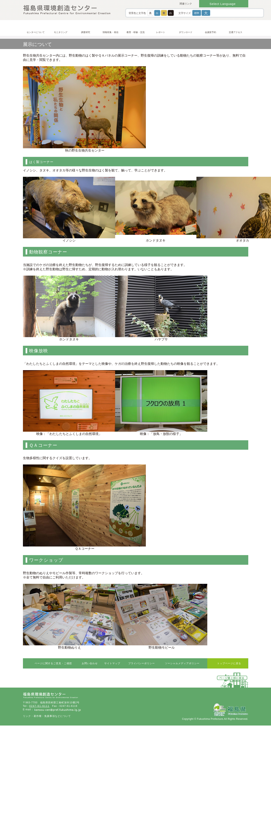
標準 (196, 13)
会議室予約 (210, 32)
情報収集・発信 (110, 32)
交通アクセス (235, 32)
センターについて (36, 32)
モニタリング (60, 32)
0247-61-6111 (39, 706)
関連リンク (186, 3)
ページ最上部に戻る (232, 678)
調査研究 (85, 32)
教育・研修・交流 (136, 32)
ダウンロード (185, 32)
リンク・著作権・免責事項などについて (47, 716)
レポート (160, 32)
